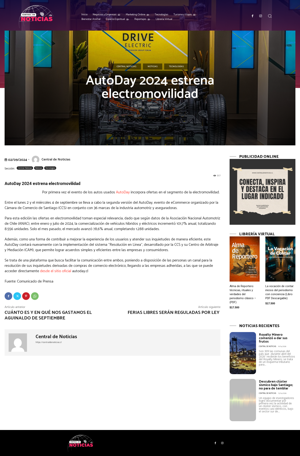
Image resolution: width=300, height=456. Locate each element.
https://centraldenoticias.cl (49, 342)
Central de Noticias (56, 159)
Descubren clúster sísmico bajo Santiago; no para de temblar (276, 385)
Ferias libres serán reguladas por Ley (174, 312)
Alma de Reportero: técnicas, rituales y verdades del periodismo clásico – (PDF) (243, 294)
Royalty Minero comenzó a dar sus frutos (273, 338)
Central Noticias (126, 67)
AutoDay (123, 192)
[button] (270, 16)
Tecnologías (176, 67)
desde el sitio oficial (55, 271)
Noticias (152, 67)
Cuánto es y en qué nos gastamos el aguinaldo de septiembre (48, 315)
